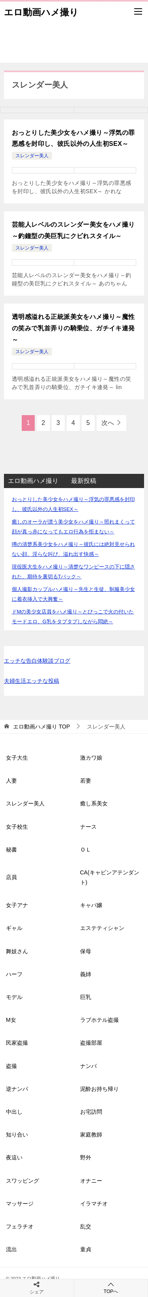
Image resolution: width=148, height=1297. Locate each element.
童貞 (85, 1249)
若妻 (85, 780)
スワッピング (22, 1181)
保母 (85, 951)
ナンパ (88, 1066)
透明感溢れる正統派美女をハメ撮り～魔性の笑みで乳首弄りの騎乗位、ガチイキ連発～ (73, 328)
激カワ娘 (91, 758)
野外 (85, 1157)
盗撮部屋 (91, 1043)
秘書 (11, 849)
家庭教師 (91, 1134)
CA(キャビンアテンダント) (109, 877)
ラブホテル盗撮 (99, 1020)
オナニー (91, 1181)
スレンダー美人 (32, 155)
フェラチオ (20, 1226)
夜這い (14, 1157)
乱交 (85, 1226)
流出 (11, 1249)
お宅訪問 (91, 1112)
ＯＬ (85, 849)
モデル (14, 997)
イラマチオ (94, 1203)
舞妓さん (17, 951)
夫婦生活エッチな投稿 (31, 681)
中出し (14, 1112)
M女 (11, 1020)
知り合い (17, 1134)
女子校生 (17, 827)
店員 (11, 877)
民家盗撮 (17, 1043)
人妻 (11, 780)
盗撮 (11, 1066)
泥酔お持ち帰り (99, 1089)
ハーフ (14, 974)
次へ (107, 422)
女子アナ (17, 905)
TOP (41, 726)
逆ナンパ (17, 1089)
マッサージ (20, 1203)
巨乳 (85, 997)
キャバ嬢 (91, 905)
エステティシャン (102, 928)
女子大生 (17, 758)
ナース (88, 827)
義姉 (85, 974)
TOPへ (111, 1287)
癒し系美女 (94, 803)
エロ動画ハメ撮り (41, 11)
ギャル (14, 928)
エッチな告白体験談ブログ (37, 661)
